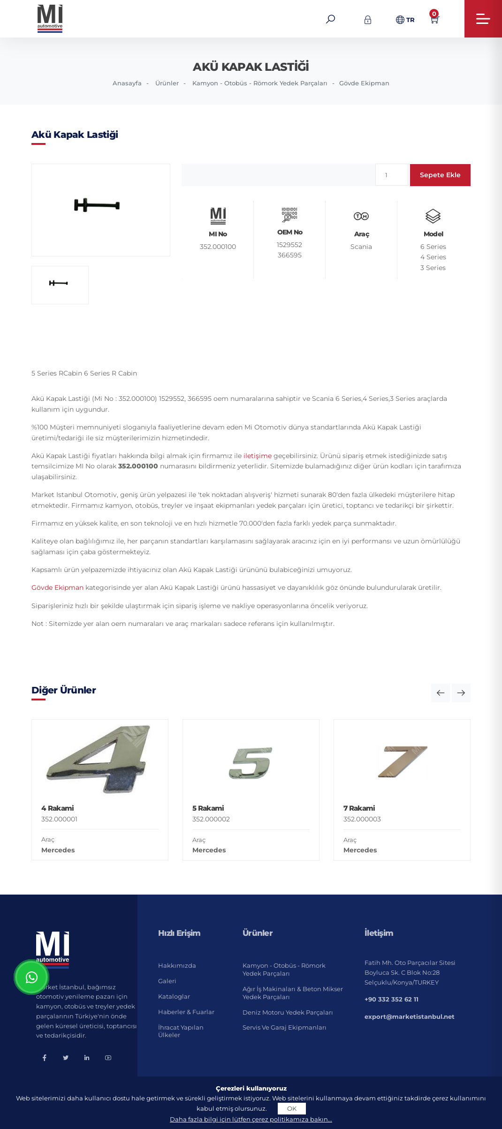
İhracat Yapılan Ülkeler (181, 1031)
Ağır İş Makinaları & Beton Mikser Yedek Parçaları (293, 993)
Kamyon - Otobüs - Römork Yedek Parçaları (259, 83)
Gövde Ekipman (364, 83)
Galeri (167, 981)
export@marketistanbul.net (410, 1016)
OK (292, 1108)
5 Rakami (208, 808)
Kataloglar (174, 996)
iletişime (257, 456)
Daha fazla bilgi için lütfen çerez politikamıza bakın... (251, 1119)
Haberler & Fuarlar (186, 1012)
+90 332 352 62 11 (391, 999)
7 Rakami (359, 808)
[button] (440, 693)
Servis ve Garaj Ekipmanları (285, 1027)
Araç (47, 839)
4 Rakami (57, 808)
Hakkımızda (177, 965)
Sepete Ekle (440, 175)
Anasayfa (127, 83)
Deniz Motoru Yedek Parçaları (288, 1012)
